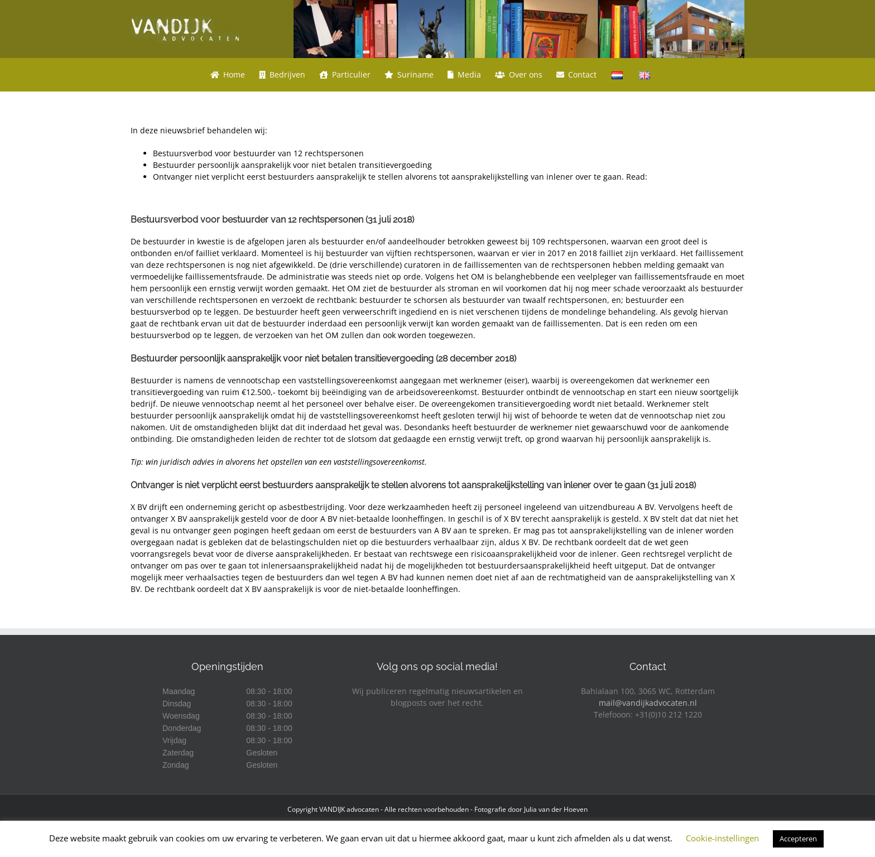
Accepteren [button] (798, 839)
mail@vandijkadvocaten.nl (648, 702)
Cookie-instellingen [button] (722, 838)
